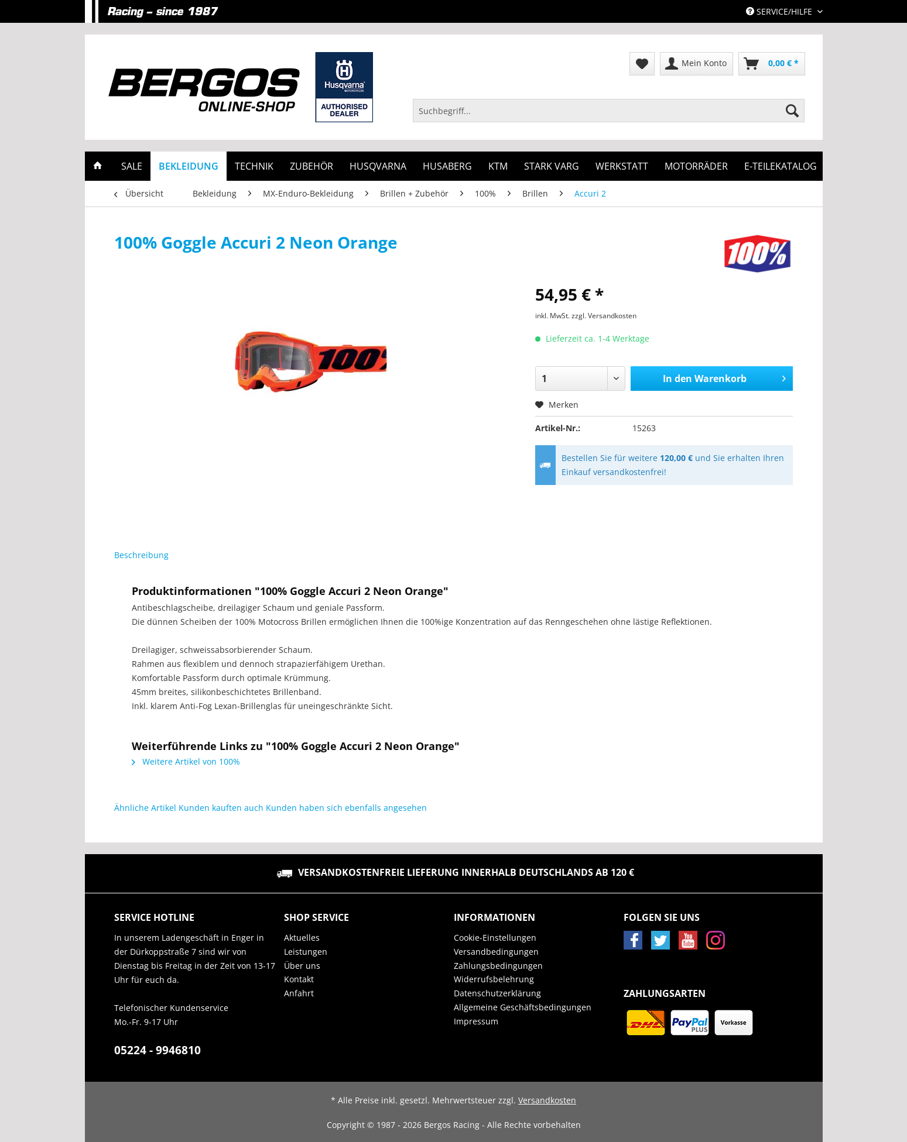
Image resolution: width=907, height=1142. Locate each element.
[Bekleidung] (188, 166)
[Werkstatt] (621, 166)
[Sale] (131, 166)
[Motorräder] (696, 166)
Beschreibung (141, 554)
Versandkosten (547, 1100)
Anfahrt (299, 993)
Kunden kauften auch (221, 807)
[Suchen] (792, 110)
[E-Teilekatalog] (780, 166)
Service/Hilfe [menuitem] (780, 11)
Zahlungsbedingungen (498, 965)
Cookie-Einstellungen (495, 937)
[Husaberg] (447, 166)
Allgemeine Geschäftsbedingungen (522, 1007)
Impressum (476, 1021)
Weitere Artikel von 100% (186, 761)
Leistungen (305, 951)
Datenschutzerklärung (497, 993)
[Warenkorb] (771, 63)
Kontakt (299, 979)
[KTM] (498, 166)
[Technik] (254, 166)
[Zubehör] (311, 166)
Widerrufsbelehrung (494, 979)
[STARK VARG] (551, 166)
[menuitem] (609, 116)
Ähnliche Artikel (145, 807)
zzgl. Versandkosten (603, 316)
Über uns (302, 965)
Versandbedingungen (496, 951)
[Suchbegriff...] (609, 110)
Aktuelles (302, 937)
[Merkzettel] (642, 63)
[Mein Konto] (696, 63)
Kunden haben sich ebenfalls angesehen (346, 807)
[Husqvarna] (378, 166)
